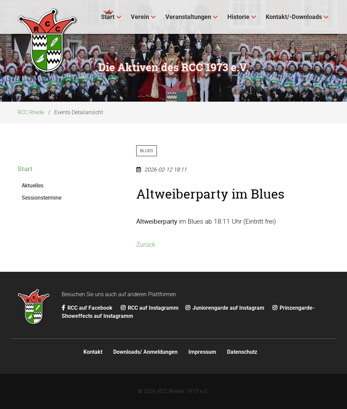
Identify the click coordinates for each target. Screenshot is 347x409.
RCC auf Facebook (88, 308)
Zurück (145, 244)
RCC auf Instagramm (150, 308)
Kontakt (92, 352)
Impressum (202, 352)
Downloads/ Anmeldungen (145, 352)
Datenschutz (242, 352)
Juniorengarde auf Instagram (225, 308)
